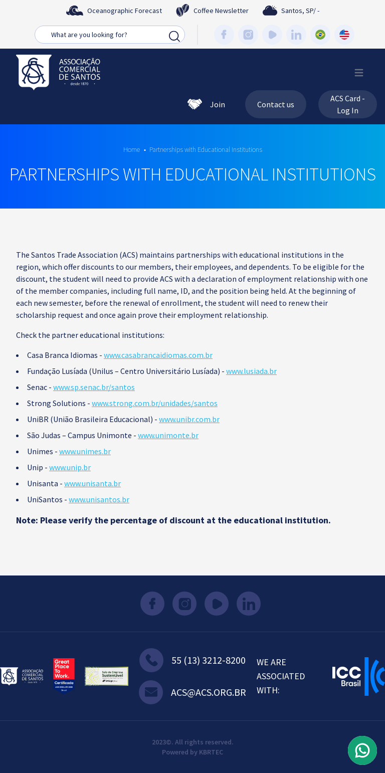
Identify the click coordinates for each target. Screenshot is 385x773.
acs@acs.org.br (192, 692)
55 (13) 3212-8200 (192, 660)
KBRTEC (211, 751)
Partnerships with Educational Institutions (205, 149)
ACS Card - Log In (347, 104)
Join (206, 104)
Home (131, 149)
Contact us (275, 104)
